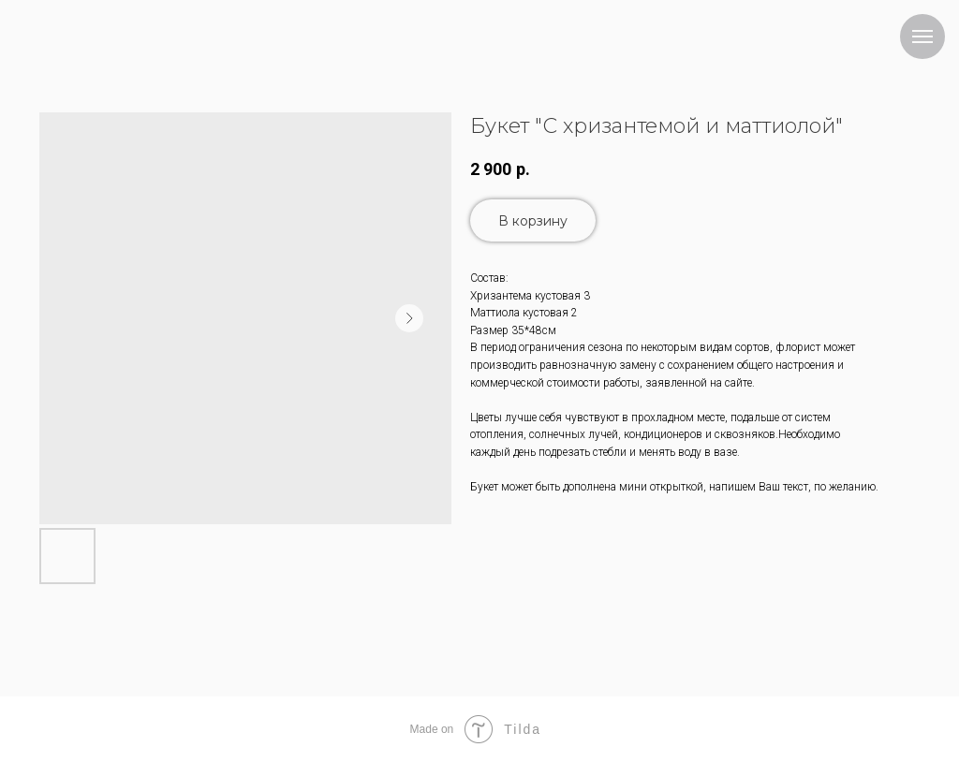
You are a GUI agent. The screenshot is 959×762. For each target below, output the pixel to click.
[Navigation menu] (922, 36)
